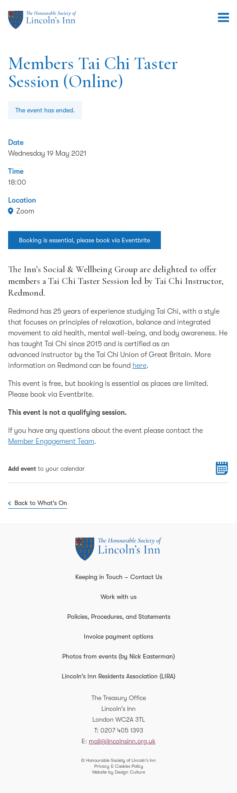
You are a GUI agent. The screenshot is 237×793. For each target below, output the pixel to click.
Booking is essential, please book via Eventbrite (84, 240)
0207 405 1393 (121, 730)
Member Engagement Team (51, 441)
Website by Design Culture (118, 772)
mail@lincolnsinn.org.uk (122, 741)
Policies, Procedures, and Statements (118, 616)
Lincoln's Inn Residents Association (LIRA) (118, 676)
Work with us (118, 596)
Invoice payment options (118, 636)
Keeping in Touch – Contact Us (118, 576)
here (139, 366)
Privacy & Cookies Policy (118, 766)
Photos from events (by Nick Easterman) (118, 656)
